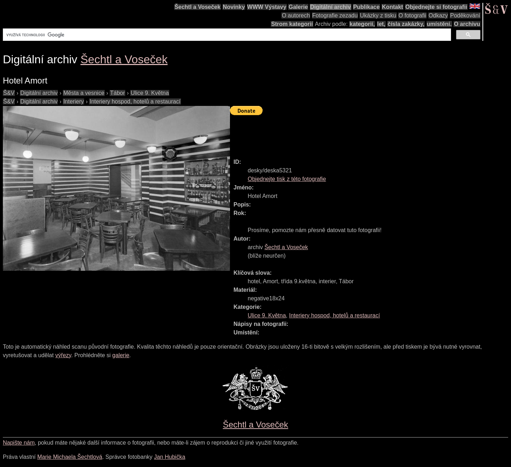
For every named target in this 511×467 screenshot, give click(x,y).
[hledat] (226, 35)
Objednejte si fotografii (436, 7)
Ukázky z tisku (378, 15)
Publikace (366, 7)
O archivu (467, 24)
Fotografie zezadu (335, 15)
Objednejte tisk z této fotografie (287, 179)
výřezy (63, 355)
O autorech (296, 15)
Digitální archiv (330, 7)
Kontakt (392, 7)
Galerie (298, 7)
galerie (120, 355)
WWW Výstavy (266, 7)
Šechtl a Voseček (198, 7)
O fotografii (412, 15)
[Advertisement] (359, 134)
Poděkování (465, 15)
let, (381, 24)
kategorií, (362, 24)
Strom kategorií (292, 24)
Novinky (234, 7)
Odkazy (438, 15)
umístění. (439, 24)
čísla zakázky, (406, 24)
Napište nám (19, 443)
